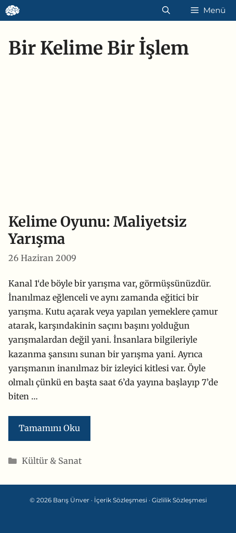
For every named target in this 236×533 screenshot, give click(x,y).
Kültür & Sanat (52, 461)
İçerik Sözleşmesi (120, 500)
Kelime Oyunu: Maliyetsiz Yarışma (97, 230)
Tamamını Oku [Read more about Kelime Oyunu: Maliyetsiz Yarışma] (49, 428)
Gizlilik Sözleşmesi (179, 500)
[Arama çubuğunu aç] (166, 10)
